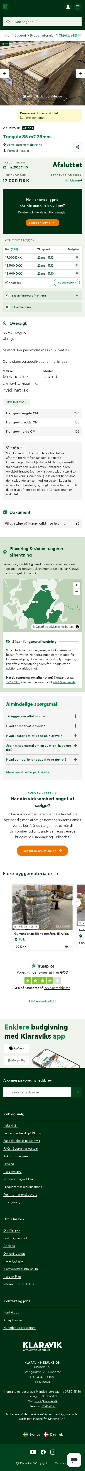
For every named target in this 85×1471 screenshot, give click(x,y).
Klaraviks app (12, 1171)
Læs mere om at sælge (42, 851)
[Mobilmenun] (78, 7)
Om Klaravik (11, 1230)
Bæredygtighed (14, 1261)
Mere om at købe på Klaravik (27, 772)
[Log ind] (68, 7)
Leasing (8, 1164)
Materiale (60, 1463)
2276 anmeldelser (57, 988)
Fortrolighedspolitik (17, 1238)
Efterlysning (11, 1202)
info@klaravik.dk (64, 682)
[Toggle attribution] (77, 627)
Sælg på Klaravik (41, 222)
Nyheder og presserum (19, 1327)
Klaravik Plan (12, 1276)
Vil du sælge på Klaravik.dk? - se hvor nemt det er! (36, 523)
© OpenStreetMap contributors (53, 626)
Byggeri (20, 35)
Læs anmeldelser (42, 1001)
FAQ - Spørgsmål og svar (20, 1148)
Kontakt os (11, 1312)
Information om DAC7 (18, 1284)
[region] (42, 605)
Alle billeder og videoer (44, 96)
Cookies (9, 1246)
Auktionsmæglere (15, 1156)
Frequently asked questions (22, 1187)
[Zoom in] (76, 585)
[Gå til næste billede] (76, 902)
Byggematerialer (42, 35)
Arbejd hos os (12, 1320)
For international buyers (20, 1194)
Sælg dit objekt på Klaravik (21, 1141)
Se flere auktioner (32, 117)
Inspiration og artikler (18, 1179)
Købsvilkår (10, 1125)
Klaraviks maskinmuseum (20, 1269)
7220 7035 (13, 682)
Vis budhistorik (66, 282)
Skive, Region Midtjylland (24, 145)
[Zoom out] (76, 591)
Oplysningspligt (14, 1253)
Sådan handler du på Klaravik (23, 1133)
